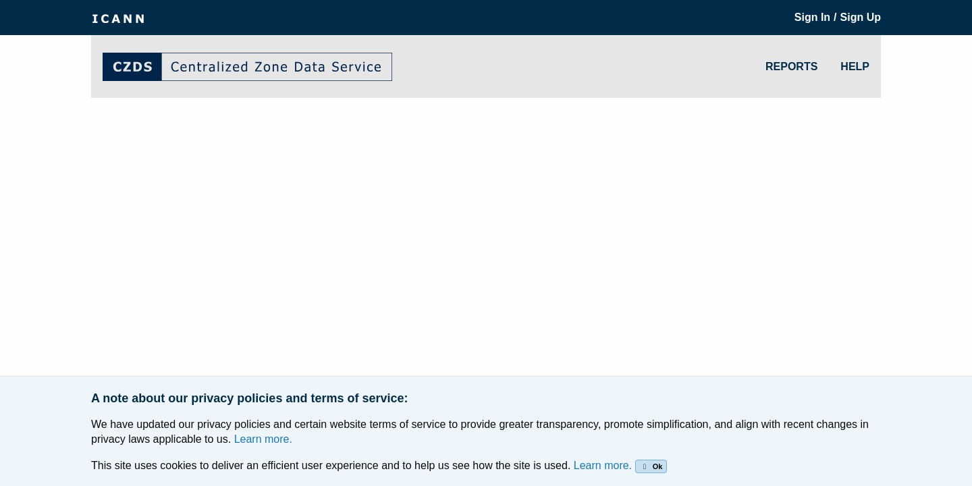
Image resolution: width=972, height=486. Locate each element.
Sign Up (860, 17)
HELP (854, 66)
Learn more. (263, 439)
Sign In (812, 17)
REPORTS (791, 66)
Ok (651, 466)
